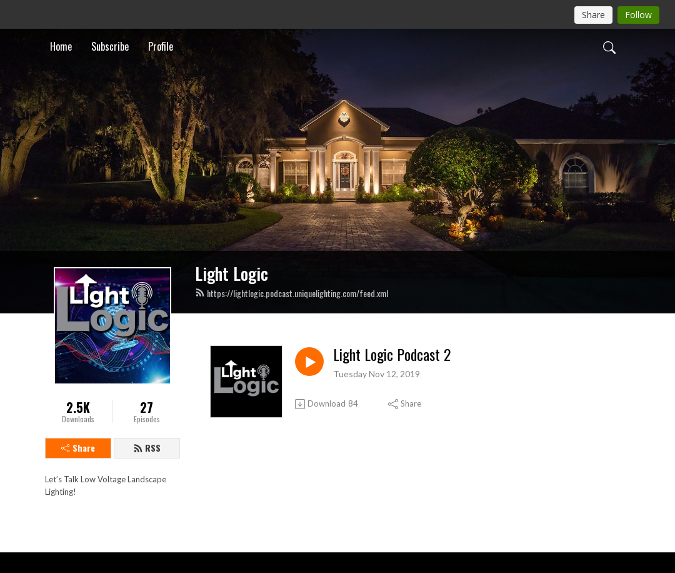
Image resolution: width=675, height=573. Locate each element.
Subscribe (110, 46)
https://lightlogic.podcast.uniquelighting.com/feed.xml (291, 293)
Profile (160, 46)
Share (78, 447)
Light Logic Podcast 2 (392, 354)
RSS (147, 447)
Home (61, 46)
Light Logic (231, 273)
